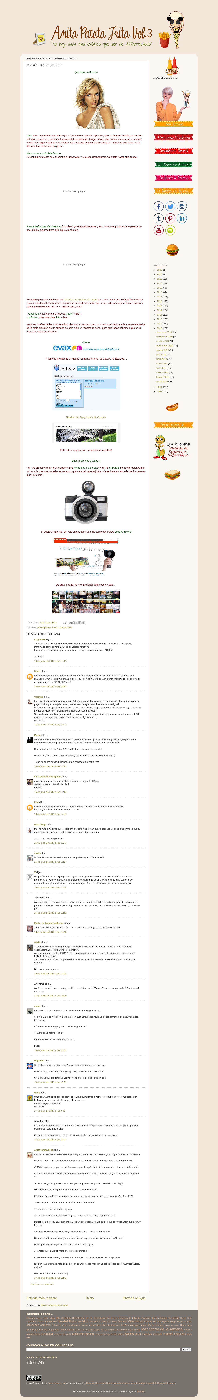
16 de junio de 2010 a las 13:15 (50, 913)
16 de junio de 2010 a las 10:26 (50, 766)
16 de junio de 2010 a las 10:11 (50, 661)
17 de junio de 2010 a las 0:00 (49, 1111)
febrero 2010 (163, 377)
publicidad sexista (102, 1334)
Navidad (63, 1321)
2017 (160, 296)
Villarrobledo (135, 1321)
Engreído (39, 1060)
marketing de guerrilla (48, 1329)
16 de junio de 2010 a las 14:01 (50, 973)
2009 (160, 387)
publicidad (46, 1333)
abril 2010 (161, 368)
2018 (160, 292)
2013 (160, 314)
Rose (37, 1092)
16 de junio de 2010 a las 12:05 (50, 814)
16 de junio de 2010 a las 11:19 (50, 792)
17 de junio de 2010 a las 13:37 (50, 1139)
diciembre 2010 (164, 332)
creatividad (94, 1325)
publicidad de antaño (62, 1334)
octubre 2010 (163, 341)
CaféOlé (38, 696)
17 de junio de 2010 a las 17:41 (50, 1278)
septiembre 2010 (165, 345)
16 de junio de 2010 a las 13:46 (50, 932)
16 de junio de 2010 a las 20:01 (50, 1082)
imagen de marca (171, 1325)
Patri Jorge (40, 824)
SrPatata (102, 1322)
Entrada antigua (134, 1298)
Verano (122, 1321)
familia (144, 1325)
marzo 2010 (162, 372)
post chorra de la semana (161, 1329)
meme (63, 1329)
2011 (160, 323)
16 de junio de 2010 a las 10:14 (50, 686)
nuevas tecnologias (109, 1330)
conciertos (72, 1325)
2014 (160, 310)
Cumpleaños (78, 1318)
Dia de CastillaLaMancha (98, 1318)
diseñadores (113, 1325)
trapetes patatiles (173, 1333)
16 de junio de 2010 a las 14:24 (50, 995)
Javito (37, 853)
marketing (31, 1329)
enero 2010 (162, 381)
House (183, 1318)
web (28, 1337)
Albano (39, 1318)
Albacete (30, 1318)
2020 (160, 283)
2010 (160, 328)
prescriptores (44, 627)
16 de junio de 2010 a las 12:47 (50, 842)
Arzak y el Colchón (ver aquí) (81, 299)
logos (189, 1325)
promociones (33, 1334)
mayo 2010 (162, 363)
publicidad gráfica (83, 1333)
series (113, 1334)
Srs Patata (112, 1322)
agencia (166, 1322)
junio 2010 (161, 359)
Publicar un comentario (42, 1284)
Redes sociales (78, 1321)
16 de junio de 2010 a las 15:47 (50, 1050)
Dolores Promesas (119, 1318)
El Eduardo (134, 1318)
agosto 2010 (162, 350)
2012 (160, 319)
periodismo (135, 1330)
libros (183, 1325)
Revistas (93, 1321)
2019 (160, 288)
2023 (160, 270)
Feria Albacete (159, 1318)
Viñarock (148, 1322)
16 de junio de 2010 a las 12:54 (50, 862)
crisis (103, 1325)
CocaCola (66, 1318)
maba (37, 1006)
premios (187, 1329)
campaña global (184, 1322)
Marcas (53, 1321)
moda (70, 1329)
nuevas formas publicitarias (87, 1330)
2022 (160, 274)
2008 (160, 391)
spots (54, 627)
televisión (157, 1334)
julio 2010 (161, 354)
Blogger (141, 1391)
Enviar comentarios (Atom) (54, 1305)
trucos (188, 1334)
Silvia (37, 942)
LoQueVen (40, 639)
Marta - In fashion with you (48, 923)
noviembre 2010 (164, 336)
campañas (32, 1324)
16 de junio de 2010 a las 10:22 (50, 724)
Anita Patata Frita (43, 1150)
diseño (124, 1325)
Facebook (146, 1318)
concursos (83, 1325)
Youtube (157, 1321)
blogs (173, 1321)
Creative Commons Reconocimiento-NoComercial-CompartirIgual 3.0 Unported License (130, 1383)
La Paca (39, 1322)
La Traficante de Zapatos (47, 776)
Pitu (36, 802)
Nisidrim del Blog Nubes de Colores (86, 417)
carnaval (45, 1324)
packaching (124, 1330)
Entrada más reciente (41, 1298)
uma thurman (65, 627)
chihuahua (56, 1325)
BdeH (37, 671)
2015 (160, 305)
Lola (46, 1321)
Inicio (90, 1298)
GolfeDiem (173, 1318)
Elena (37, 735)
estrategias (134, 1325)
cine (64, 1325)
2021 (160, 278)
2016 (160, 301)
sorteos (120, 1334)
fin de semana (155, 1325)
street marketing (143, 1334)
